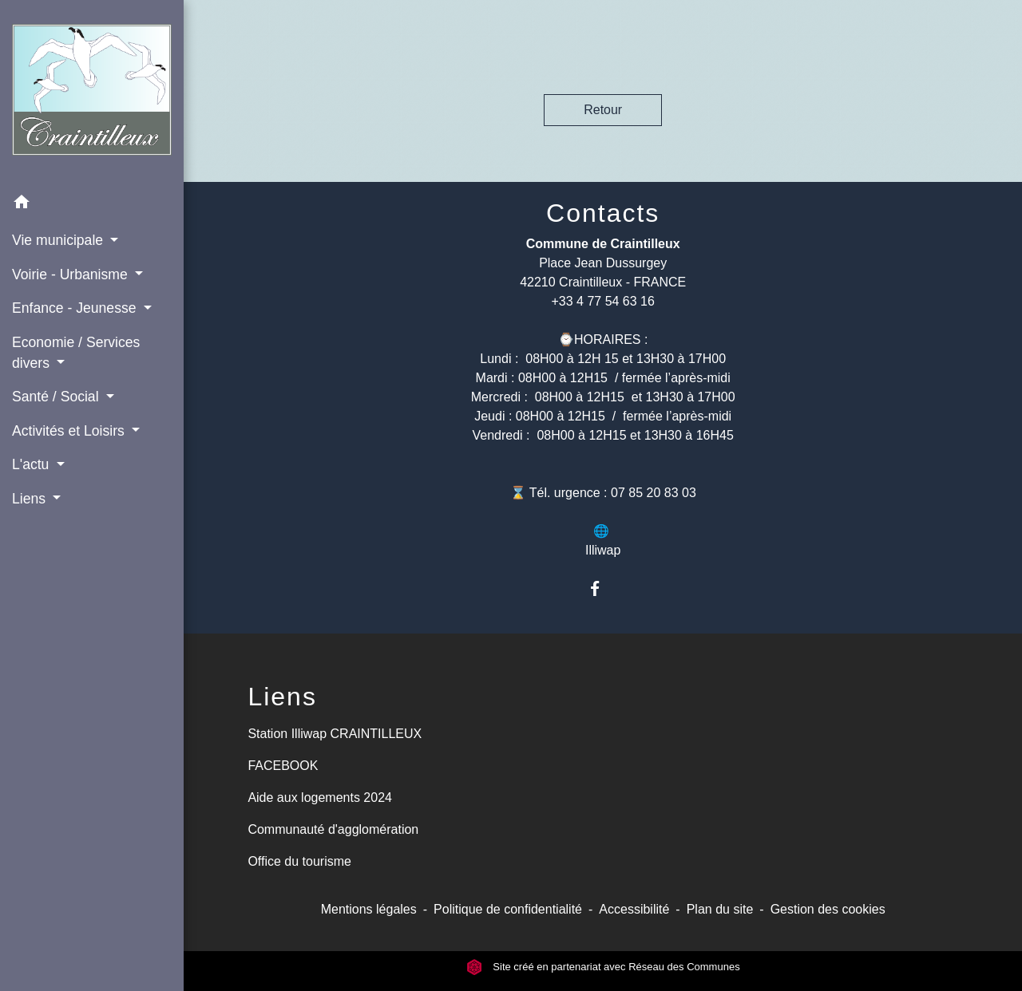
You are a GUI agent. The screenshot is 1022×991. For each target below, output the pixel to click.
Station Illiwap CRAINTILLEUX (335, 733)
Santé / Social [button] (57, 397)
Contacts (603, 213)
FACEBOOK (283, 765)
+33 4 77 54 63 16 (602, 301)
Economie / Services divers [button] (76, 352)
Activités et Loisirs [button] (70, 431)
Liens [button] (31, 499)
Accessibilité (634, 909)
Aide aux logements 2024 (320, 797)
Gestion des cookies (827, 909)
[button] (92, 204)
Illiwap (602, 550)
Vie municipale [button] (59, 240)
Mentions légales (369, 909)
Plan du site (720, 909)
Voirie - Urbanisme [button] (72, 274)
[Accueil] (92, 93)
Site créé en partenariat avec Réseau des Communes (603, 967)
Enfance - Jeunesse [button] (76, 308)
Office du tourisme (299, 861)
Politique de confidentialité (508, 909)
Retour (603, 109)
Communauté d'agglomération (333, 829)
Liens (282, 696)
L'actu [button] (32, 464)
